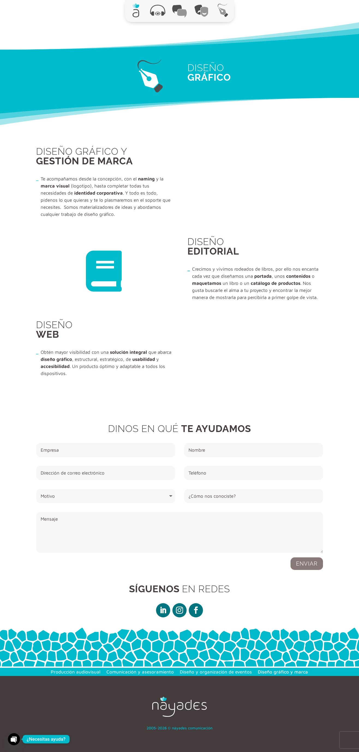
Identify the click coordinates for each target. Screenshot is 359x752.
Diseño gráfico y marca (283, 671)
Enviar (307, 563)
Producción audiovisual (75, 671)
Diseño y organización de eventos (216, 671)
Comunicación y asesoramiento (140, 671)
